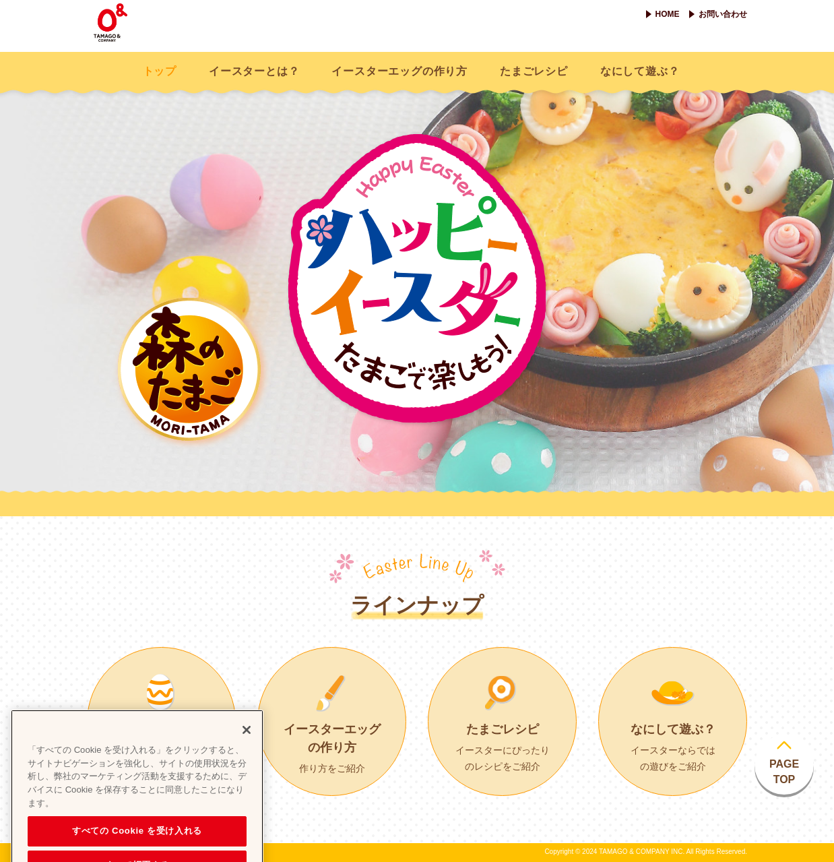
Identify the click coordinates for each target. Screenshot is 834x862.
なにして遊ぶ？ (640, 71)
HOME (667, 14)
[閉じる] (246, 743)
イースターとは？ (254, 71)
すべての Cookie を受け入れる (137, 843)
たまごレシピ (534, 71)
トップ (160, 71)
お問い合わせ (723, 14)
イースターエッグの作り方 (399, 71)
